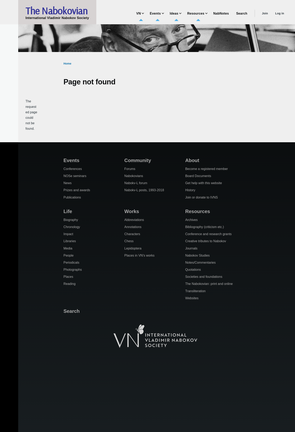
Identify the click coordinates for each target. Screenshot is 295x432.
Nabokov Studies (197, 255)
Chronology (72, 227)
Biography (71, 220)
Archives (191, 220)
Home (67, 63)
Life (68, 211)
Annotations (133, 227)
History (190, 190)
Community (137, 160)
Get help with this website (203, 183)
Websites (191, 298)
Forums (129, 169)
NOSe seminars (75, 176)
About (192, 160)
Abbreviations (134, 220)
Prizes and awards (77, 190)
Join (265, 13)
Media (68, 248)
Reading (70, 284)
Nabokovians (133, 176)
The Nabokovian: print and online (209, 284)
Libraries (70, 241)
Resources (197, 211)
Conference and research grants (208, 234)
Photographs (73, 269)
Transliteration (195, 291)
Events (72, 160)
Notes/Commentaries (200, 262)
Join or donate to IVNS (201, 197)
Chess (129, 241)
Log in (279, 13)
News (68, 183)
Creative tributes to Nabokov (205, 241)
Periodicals (71, 262)
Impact (68, 234)
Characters (132, 234)
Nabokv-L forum (135, 183)
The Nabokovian (56, 11)
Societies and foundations (203, 276)
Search (72, 311)
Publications (72, 197)
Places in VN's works (139, 255)
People (69, 255)
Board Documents (198, 176)
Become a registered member (206, 169)
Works (131, 211)
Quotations (193, 269)
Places (68, 276)
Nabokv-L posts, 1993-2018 (144, 190)
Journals (191, 248)
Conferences (73, 169)
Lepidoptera (133, 248)
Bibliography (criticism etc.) (204, 227)
